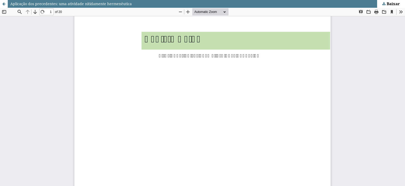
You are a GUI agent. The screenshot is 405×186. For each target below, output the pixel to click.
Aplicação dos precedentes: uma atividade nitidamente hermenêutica (71, 3)
